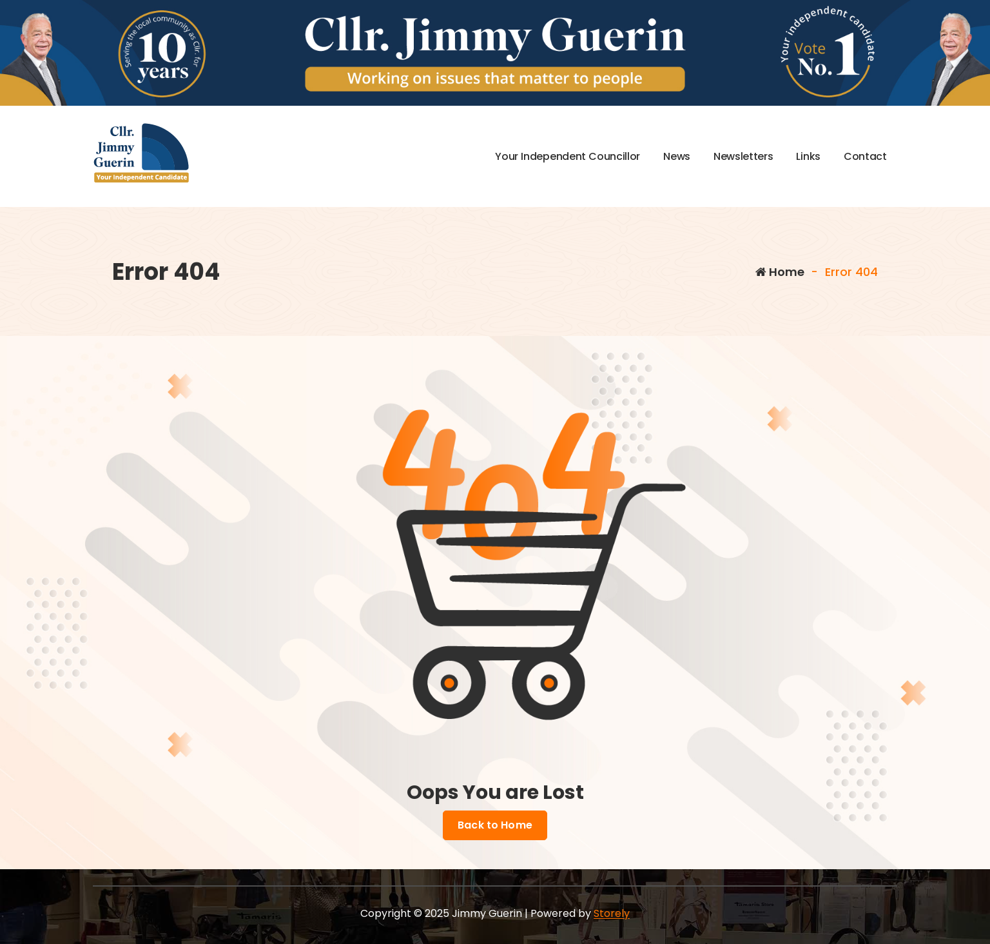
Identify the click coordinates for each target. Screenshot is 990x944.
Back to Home (495, 825)
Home (779, 272)
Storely (612, 913)
